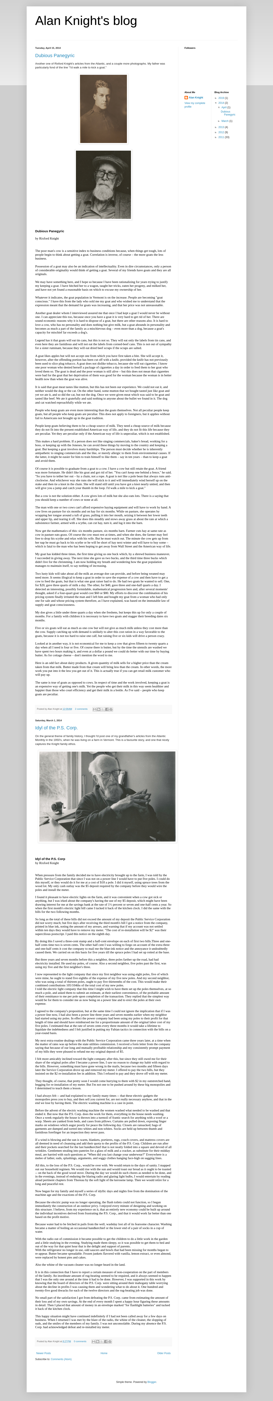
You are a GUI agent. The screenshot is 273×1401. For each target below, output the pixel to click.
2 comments (81, 709)
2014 (221, 102)
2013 (221, 127)
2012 (221, 132)
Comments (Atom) (61, 1359)
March (225, 121)
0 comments (80, 1341)
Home (104, 1353)
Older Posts (164, 1353)
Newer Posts (43, 1353)
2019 (221, 98)
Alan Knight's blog (86, 20)
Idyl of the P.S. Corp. (56, 727)
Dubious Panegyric (55, 55)
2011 (221, 137)
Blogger (151, 1382)
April (224, 107)
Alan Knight (196, 97)
